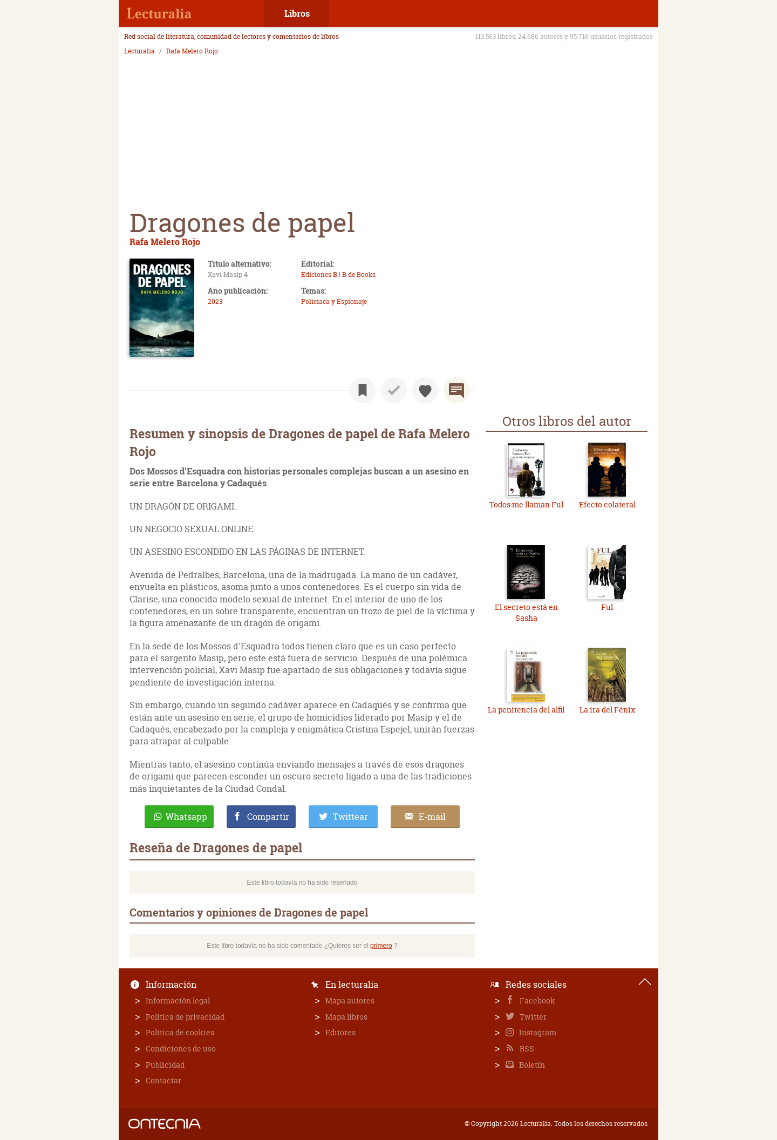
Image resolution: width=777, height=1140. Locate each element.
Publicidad (165, 1065)
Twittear (350, 817)
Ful (607, 607)
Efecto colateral (607, 504)
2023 (215, 301)
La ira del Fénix (607, 709)
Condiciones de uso (181, 1048)
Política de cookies (180, 1032)
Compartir (268, 817)
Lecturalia (139, 51)
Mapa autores (349, 1000)
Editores (340, 1032)
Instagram (536, 1032)
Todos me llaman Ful (526, 504)
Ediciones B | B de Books (338, 274)
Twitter (532, 1017)
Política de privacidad (185, 1017)
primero (381, 945)
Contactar (163, 1080)
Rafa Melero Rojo (192, 51)
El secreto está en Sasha (526, 612)
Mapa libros (346, 1017)
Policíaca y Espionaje (334, 301)
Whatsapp (186, 817)
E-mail (432, 817)
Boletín (531, 1065)
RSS (526, 1048)
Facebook (536, 1000)
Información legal (178, 1000)
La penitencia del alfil (526, 709)
